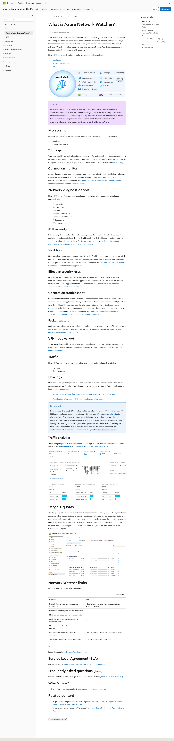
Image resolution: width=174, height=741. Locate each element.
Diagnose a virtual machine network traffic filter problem (70, 244)
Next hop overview (107, 262)
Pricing (144, 36)
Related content (147, 48)
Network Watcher (74, 17)
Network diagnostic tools (62, 63)
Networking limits (88, 519)
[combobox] (18, 20)
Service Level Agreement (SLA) (152, 39)
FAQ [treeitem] (7, 37)
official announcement (106, 430)
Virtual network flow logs (62, 399)
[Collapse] (32, 15)
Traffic (55, 66)
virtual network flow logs (60, 417)
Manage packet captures (68, 332)
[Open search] (169, 3)
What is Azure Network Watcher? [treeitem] (18, 33)
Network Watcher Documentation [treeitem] (16, 25)
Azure (51, 17)
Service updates (98, 689)
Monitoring (57, 60)
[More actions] (124, 17)
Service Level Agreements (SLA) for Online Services (84, 664)
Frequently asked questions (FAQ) (153, 42)
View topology (117, 162)
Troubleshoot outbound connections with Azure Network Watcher (74, 314)
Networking (60, 17)
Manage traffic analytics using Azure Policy (91, 446)
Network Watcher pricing (76, 652)
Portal (155, 9)
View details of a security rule (70, 287)
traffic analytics (65, 446)
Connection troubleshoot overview (103, 311)
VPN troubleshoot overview (80, 347)
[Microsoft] (4, 3)
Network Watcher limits (150, 33)
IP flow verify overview (111, 241)
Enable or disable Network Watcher (95, 122)
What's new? (146, 45)
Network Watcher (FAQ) (113, 676)
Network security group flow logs (66, 394)
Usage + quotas (147, 30)
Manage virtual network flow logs (89, 399)
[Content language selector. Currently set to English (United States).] (13, 737)
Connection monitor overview (92, 180)
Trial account (165, 9)
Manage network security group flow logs (99, 394)
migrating (114, 414)
